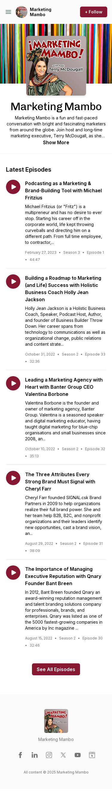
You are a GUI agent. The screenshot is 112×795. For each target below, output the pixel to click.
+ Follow (93, 11)
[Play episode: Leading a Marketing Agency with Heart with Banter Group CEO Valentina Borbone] (13, 383)
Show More (56, 142)
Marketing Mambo (40, 12)
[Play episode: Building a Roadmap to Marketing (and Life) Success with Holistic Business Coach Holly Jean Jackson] (13, 281)
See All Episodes (56, 669)
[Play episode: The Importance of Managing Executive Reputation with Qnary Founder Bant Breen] (13, 572)
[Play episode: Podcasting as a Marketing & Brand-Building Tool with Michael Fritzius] (13, 187)
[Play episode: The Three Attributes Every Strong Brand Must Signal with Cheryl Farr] (13, 478)
